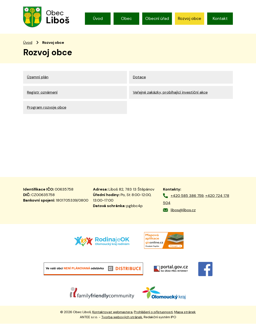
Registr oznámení (42, 94)
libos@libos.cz (183, 211)
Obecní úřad (157, 18)
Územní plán (37, 78)
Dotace (139, 78)
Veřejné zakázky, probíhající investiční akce (170, 94)
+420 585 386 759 (187, 196)
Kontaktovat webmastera (112, 313)
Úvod (98, 18)
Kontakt (220, 18)
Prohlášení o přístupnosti (153, 313)
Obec (126, 18)
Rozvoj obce (189, 18)
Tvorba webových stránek (121, 318)
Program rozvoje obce (46, 110)
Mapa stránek (185, 313)
